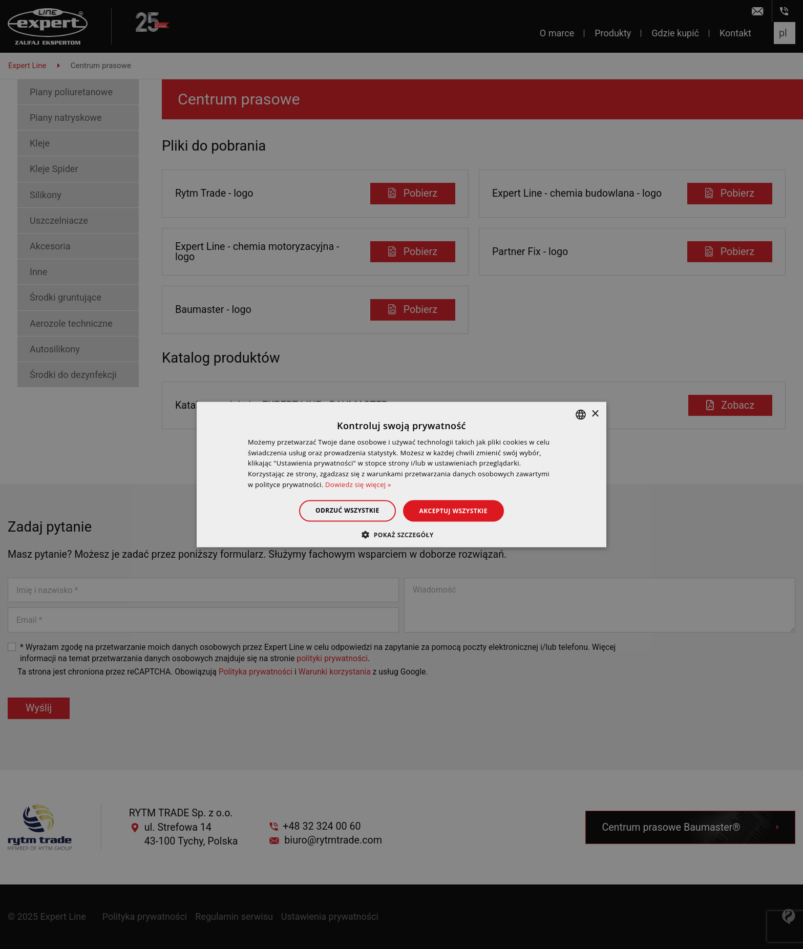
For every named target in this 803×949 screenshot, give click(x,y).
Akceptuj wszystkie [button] (453, 510)
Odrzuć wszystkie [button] (347, 509)
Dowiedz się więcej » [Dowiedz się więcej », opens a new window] (358, 484)
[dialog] (401, 474)
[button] (401, 535)
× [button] (595, 414)
